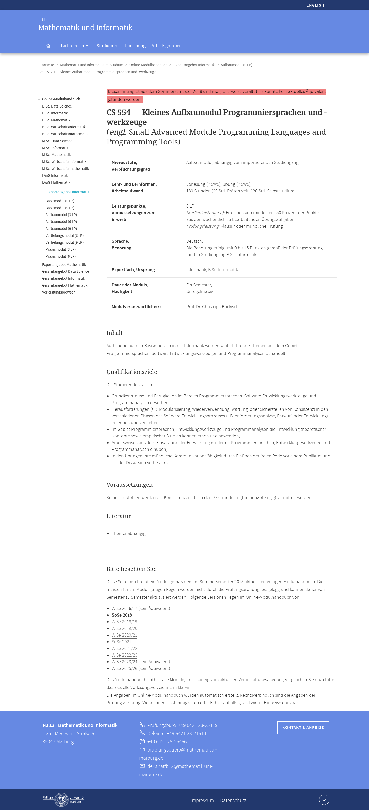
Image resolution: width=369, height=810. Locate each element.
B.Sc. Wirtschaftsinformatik (64, 127)
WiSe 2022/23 (124, 655)
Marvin (184, 688)
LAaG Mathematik (56, 182)
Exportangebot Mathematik (64, 264)
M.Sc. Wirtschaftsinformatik (64, 161)
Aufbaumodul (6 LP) (236, 65)
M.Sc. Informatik (55, 147)
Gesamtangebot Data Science (65, 271)
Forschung (135, 46)
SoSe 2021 (121, 642)
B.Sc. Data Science (57, 106)
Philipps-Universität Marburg (63, 800)
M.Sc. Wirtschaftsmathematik (65, 168)
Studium (109, 47)
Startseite (46, 65)
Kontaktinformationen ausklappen (323, 799)
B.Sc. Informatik (55, 113)
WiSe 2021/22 (124, 649)
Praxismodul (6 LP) (61, 256)
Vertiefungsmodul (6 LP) (65, 235)
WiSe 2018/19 (124, 622)
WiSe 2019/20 (124, 629)
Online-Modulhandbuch (148, 65)
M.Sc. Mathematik (56, 154)
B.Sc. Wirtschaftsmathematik (65, 134)
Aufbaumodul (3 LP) (61, 214)
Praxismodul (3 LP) (61, 249)
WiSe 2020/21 (124, 635)
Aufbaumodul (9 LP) (61, 228)
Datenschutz (233, 800)
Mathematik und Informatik (82, 65)
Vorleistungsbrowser (58, 292)
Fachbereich (76, 46)
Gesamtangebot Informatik (63, 278)
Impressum (202, 800)
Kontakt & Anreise (303, 727)
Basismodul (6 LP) (60, 201)
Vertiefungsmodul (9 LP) (65, 242)
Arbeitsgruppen (167, 46)
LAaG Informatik (55, 175)
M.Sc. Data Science (57, 141)
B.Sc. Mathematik (56, 120)
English (315, 5)
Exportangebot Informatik (194, 65)
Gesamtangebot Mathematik (64, 285)
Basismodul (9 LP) (60, 208)
